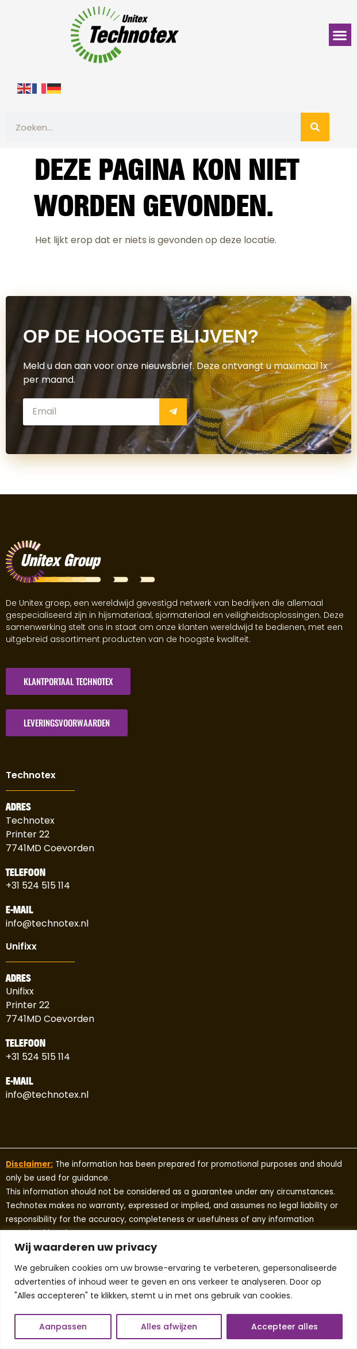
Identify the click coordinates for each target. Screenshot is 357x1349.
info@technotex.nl (47, 922)
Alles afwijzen (169, 1326)
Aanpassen (63, 1326)
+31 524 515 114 (38, 885)
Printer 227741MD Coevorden (50, 1011)
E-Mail (19, 910)
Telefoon (25, 872)
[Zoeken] (315, 127)
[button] (340, 35)
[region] (178, 1289)
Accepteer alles (284, 1326)
